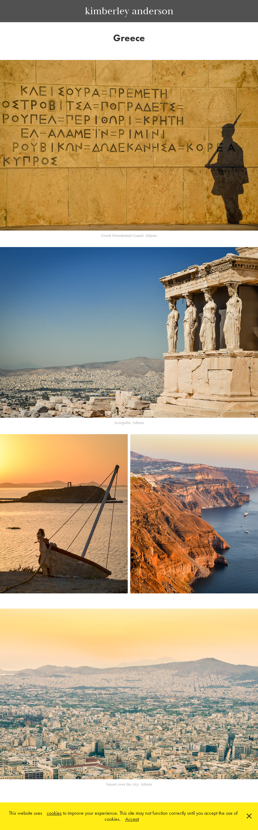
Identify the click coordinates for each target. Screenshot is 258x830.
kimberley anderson (129, 11)
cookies (54, 813)
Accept (132, 819)
